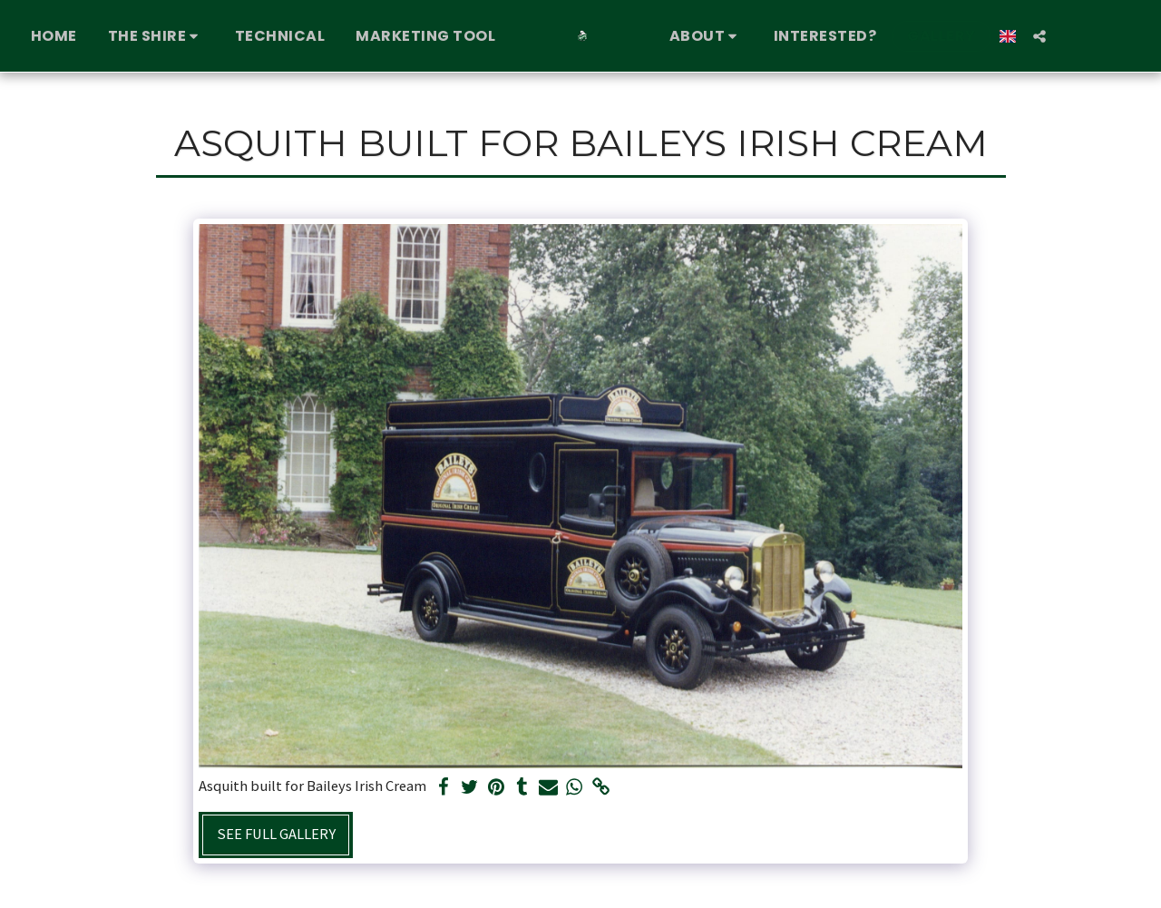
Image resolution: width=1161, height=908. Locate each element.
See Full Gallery (276, 834)
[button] (154, 36)
